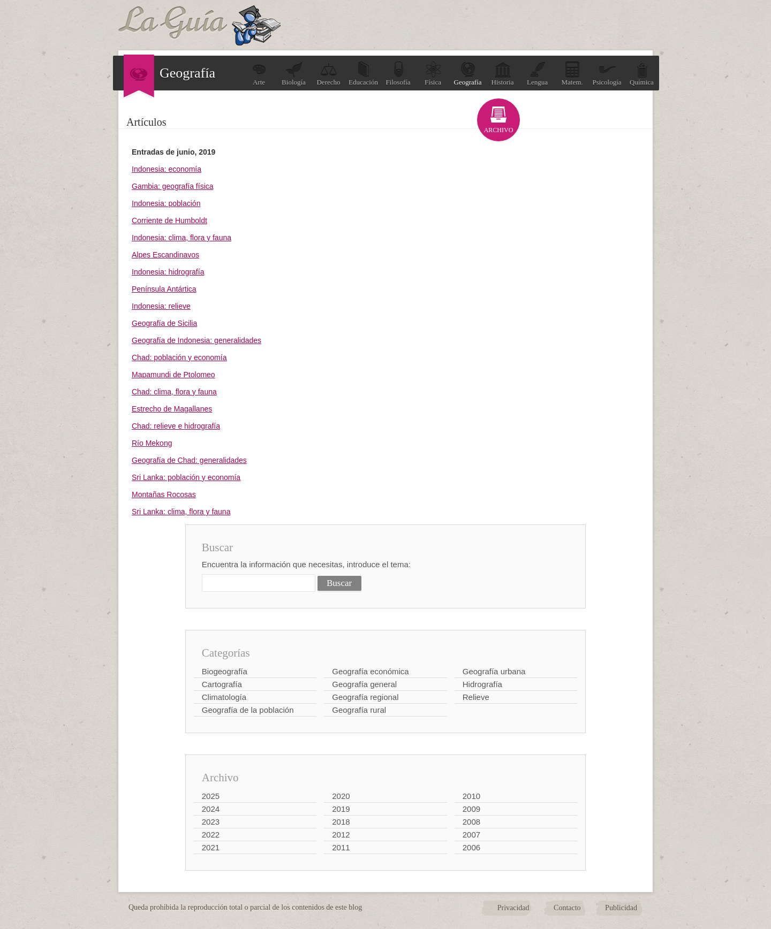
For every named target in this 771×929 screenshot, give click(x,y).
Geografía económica (370, 671)
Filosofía (398, 73)
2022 (211, 834)
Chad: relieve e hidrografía (176, 426)
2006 (471, 847)
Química (642, 73)
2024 (211, 808)
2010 (471, 796)
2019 (341, 808)
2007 (471, 834)
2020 (341, 796)
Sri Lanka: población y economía (186, 477)
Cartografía (222, 684)
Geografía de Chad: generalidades (189, 460)
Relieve (476, 697)
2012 (341, 834)
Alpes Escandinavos (165, 254)
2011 (341, 847)
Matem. (572, 73)
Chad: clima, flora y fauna (174, 391)
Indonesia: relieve (161, 306)
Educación (363, 73)
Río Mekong (152, 443)
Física (433, 73)
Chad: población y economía (179, 357)
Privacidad (513, 908)
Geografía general (364, 684)
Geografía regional (365, 697)
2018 (341, 821)
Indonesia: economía (166, 169)
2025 (211, 796)
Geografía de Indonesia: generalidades (196, 340)
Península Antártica (164, 289)
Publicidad (621, 908)
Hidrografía (482, 684)
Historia (503, 73)
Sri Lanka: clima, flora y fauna (181, 511)
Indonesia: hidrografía (168, 272)
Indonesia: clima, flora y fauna (181, 237)
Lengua (537, 73)
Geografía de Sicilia (164, 323)
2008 (471, 821)
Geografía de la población (248, 709)
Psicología (606, 73)
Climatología (224, 697)
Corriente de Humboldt (169, 220)
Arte (259, 73)
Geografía (468, 73)
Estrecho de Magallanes (172, 409)
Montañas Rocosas (164, 494)
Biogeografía (224, 671)
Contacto (567, 908)
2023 (211, 821)
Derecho (328, 73)
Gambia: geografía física (173, 186)
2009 (471, 808)
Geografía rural (359, 709)
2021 (211, 847)
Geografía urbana (494, 671)
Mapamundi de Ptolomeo (173, 374)
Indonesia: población (166, 203)
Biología (294, 73)
